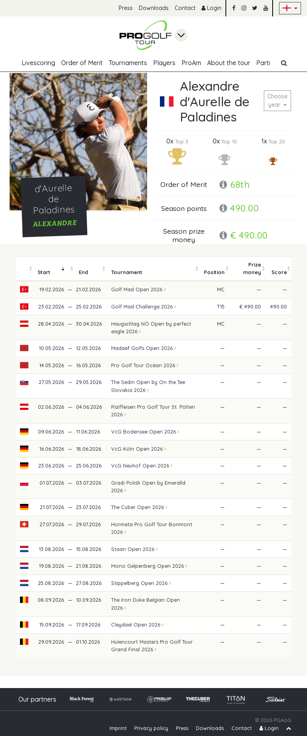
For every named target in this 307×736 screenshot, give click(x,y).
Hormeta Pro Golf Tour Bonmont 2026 (151, 528)
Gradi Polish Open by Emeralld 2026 (148, 486)
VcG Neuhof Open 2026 (142, 465)
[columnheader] (24, 268)
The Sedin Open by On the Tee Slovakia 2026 (148, 386)
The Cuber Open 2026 (139, 507)
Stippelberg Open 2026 (141, 583)
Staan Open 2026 (134, 549)
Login (211, 8)
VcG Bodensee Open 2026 (145, 431)
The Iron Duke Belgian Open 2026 (145, 604)
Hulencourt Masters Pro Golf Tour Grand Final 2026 (152, 645)
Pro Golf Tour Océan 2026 (145, 365)
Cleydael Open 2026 (137, 624)
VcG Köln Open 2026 (138, 449)
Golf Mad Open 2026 (138, 289)
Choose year (277, 100)
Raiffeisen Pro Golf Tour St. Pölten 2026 (153, 411)
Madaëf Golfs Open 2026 (143, 348)
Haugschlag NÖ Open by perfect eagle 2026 (151, 327)
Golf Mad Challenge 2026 (143, 306)
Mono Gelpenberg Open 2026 (149, 566)
